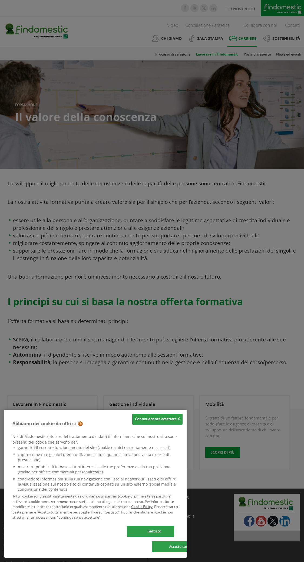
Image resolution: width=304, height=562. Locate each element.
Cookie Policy (142, 506)
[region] (95, 484)
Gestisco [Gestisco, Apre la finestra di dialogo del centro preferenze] (154, 531)
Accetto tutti (179, 546)
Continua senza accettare (155, 418)
